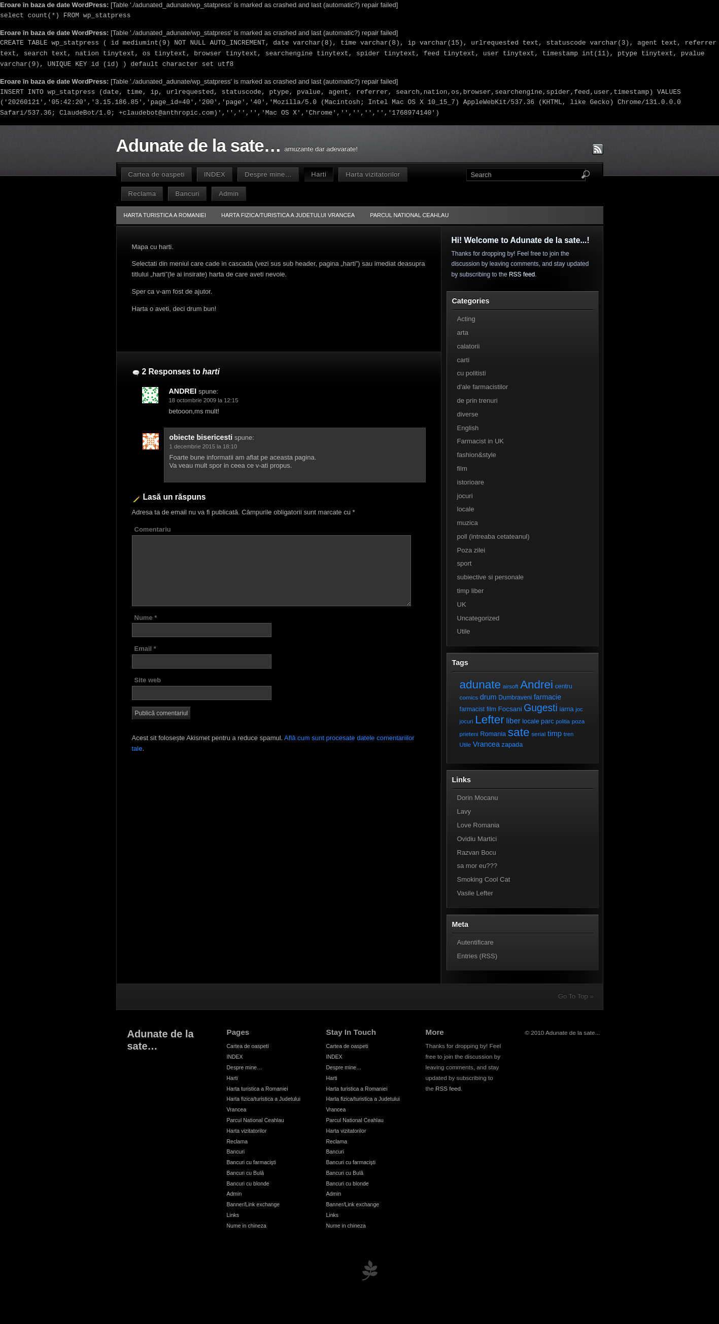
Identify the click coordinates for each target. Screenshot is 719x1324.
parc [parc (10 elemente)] (547, 721)
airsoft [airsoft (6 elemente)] (511, 686)
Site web (147, 680)
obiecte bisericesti (201, 437)
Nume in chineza (246, 1226)
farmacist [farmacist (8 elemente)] (472, 709)
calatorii (468, 346)
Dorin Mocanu (477, 798)
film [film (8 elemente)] (491, 709)
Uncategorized (478, 618)
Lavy (464, 811)
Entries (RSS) (477, 956)
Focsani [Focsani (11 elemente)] (510, 709)
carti (463, 360)
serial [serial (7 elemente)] (538, 733)
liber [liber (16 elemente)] (513, 721)
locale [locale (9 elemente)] (530, 721)
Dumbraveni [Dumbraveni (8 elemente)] (515, 697)
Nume (145, 617)
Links (233, 1215)
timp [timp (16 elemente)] (554, 733)
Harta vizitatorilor (373, 174)
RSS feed (522, 274)
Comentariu (152, 529)
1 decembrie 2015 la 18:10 (203, 446)
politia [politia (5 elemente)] (563, 721)
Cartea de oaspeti (156, 174)
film (462, 468)
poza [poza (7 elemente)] (578, 721)
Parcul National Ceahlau (409, 215)
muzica (467, 523)
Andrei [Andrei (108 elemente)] (536, 684)
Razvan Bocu (476, 852)
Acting (466, 319)
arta (462, 332)
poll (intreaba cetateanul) (493, 536)
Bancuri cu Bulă (245, 1173)
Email (145, 648)
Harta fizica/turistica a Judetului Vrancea (288, 215)
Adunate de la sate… (198, 145)
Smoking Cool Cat (483, 879)
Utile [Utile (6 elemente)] (465, 745)
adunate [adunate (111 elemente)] (480, 684)
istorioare (470, 482)
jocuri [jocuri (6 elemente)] (466, 721)
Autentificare (475, 942)
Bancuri (187, 193)
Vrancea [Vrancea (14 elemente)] (486, 744)
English (468, 428)
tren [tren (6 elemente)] (569, 734)
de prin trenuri (477, 400)
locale (465, 509)
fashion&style (476, 455)
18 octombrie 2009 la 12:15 (203, 400)
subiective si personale (490, 577)
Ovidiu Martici (477, 839)
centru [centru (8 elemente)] (563, 686)
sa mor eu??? (477, 865)
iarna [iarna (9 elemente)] (566, 709)
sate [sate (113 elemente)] (519, 732)
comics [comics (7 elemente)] (469, 697)
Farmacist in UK (480, 441)
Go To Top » (576, 996)
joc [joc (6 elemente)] (579, 709)
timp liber (470, 591)
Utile (463, 631)
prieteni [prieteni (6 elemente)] (469, 734)
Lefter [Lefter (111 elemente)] (489, 719)
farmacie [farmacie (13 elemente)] (547, 697)
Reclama (142, 193)
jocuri (465, 496)
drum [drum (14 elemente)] (488, 697)
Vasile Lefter (475, 893)
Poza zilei (471, 550)
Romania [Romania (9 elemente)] (493, 734)
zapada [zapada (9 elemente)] (512, 744)
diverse (467, 414)
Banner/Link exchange (253, 1204)
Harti (318, 174)
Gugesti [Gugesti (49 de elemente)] (540, 708)
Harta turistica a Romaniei (165, 215)
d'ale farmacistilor (482, 387)
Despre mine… (268, 174)
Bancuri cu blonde (248, 1183)
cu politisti (471, 373)
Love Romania (478, 825)
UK (461, 604)
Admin (228, 193)
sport (464, 563)
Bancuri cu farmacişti (252, 1162)
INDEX (214, 174)
